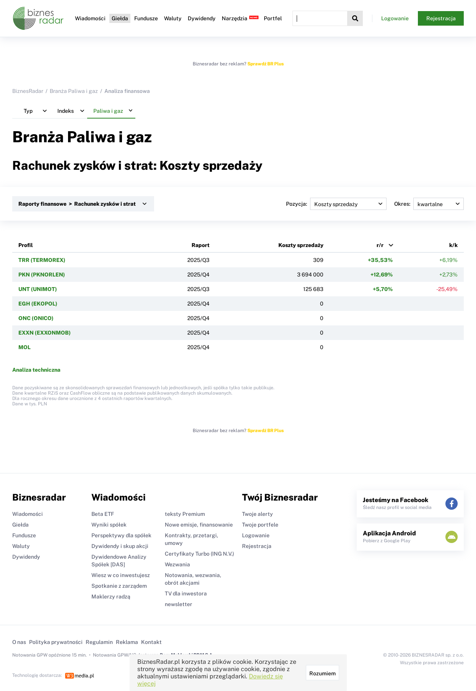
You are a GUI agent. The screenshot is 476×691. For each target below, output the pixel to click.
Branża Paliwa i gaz (74, 91)
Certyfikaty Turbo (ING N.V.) (199, 554)
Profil (25, 245)
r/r (380, 245)
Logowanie (395, 18)
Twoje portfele (260, 525)
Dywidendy (202, 18)
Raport (201, 245)
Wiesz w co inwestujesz (120, 575)
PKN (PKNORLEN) (41, 275)
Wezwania (177, 564)
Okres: (429, 204)
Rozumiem (322, 673)
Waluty (173, 18)
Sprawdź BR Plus (265, 64)
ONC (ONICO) (36, 318)
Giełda (120, 18)
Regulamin (99, 642)
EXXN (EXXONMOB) (44, 333)
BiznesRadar (27, 91)
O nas (19, 642)
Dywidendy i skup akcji (119, 546)
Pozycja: (336, 204)
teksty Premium (185, 514)
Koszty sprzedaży (300, 245)
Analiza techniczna (36, 370)
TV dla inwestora (186, 593)
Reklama (127, 642)
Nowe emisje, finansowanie (199, 525)
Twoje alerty (257, 514)
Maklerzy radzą (110, 596)
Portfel (273, 18)
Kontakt (151, 642)
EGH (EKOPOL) (37, 304)
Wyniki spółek (109, 525)
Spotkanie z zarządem (119, 586)
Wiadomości (90, 18)
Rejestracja (441, 18)
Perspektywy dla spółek (121, 535)
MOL (24, 347)
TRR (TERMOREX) (41, 260)
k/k (453, 245)
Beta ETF (102, 514)
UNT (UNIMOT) (37, 289)
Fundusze (146, 18)
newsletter (178, 604)
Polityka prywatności (56, 642)
